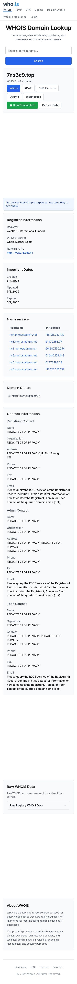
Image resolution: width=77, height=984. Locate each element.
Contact (57, 967)
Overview (21, 967)
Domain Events (56, 9)
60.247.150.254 (55, 348)
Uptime (39, 9)
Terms (44, 967)
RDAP (19, 9)
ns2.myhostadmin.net (23, 355)
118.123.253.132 (55, 334)
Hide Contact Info (22, 105)
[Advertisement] (38, 155)
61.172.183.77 (54, 341)
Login (34, 16)
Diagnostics (33, 96)
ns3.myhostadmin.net (23, 341)
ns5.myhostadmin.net (23, 362)
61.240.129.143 (55, 355)
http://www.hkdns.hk (20, 252)
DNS (28, 9)
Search (38, 61)
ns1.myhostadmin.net (23, 348)
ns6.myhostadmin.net (23, 369)
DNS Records (47, 88)
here (15, 205)
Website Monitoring (15, 16)
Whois (14, 88)
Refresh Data (50, 105)
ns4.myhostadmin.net (23, 334)
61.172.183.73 (54, 362)
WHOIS (7, 9)
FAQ (33, 967)
